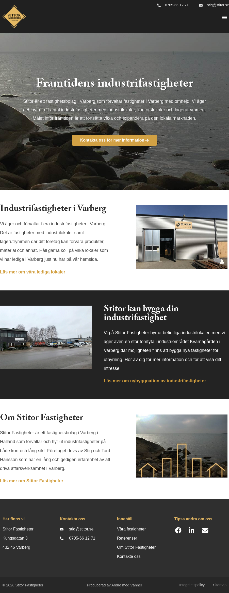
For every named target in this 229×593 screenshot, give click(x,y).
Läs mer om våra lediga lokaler (32, 271)
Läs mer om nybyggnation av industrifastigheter (155, 380)
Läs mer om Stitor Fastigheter (31, 480)
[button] (225, 17)
